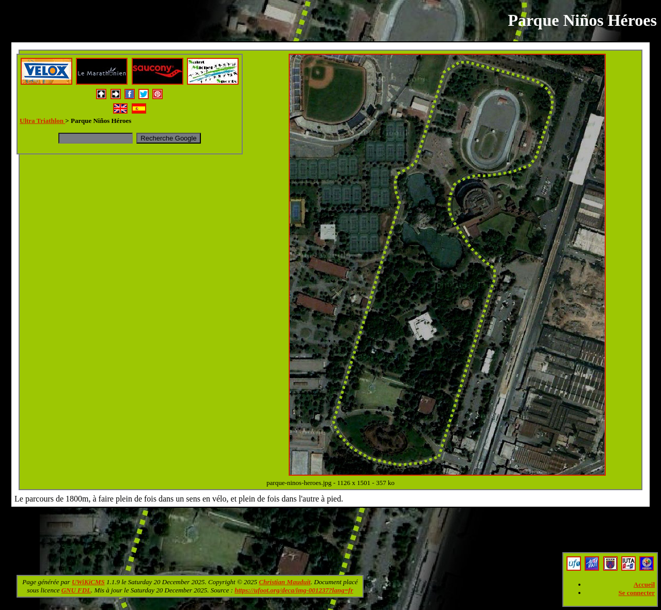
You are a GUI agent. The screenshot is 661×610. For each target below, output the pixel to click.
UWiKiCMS (88, 582)
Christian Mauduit (284, 582)
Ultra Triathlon (42, 120)
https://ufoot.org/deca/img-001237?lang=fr (293, 590)
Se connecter (637, 593)
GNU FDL (76, 590)
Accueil (644, 584)
